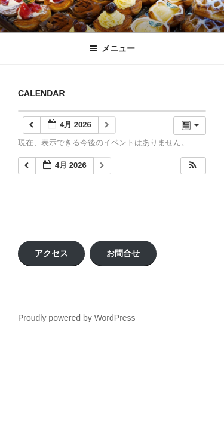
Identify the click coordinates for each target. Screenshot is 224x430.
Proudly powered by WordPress (77, 317)
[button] (193, 166)
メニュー (112, 48)
